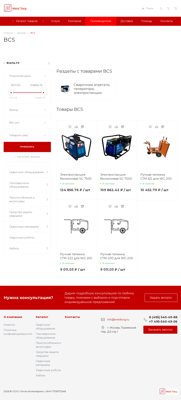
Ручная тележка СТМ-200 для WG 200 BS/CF (116, 258)
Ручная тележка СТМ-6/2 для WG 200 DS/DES (156, 178)
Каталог (42, 317)
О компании (13, 317)
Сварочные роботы (48, 370)
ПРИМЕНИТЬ (27, 147)
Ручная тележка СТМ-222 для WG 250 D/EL (76, 258)
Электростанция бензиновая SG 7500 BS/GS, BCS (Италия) (76, 178)
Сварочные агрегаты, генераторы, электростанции (92, 89)
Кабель (40, 375)
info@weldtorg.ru (118, 319)
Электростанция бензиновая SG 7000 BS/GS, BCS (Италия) (116, 178)
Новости (9, 324)
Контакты (72, 317)
